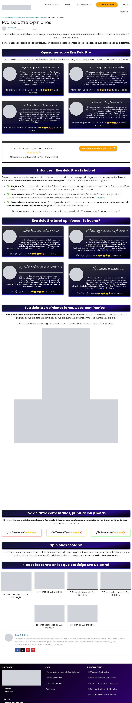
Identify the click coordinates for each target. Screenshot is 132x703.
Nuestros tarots (45, 4)
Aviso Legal (50, 682)
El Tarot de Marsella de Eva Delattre (103, 676)
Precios (113, 4)
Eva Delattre (11, 20)
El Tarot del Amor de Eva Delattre (102, 671)
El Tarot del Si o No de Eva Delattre (102, 682)
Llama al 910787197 (96, 5)
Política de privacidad (55, 676)
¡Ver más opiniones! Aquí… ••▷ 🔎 (98, 141)
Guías (59, 4)
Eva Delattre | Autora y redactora (102, 687)
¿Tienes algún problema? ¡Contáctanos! (63, 665)
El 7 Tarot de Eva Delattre (98, 665)
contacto (100, 190)
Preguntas (124, 4)
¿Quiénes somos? (75, 4)
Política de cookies (54, 671)
